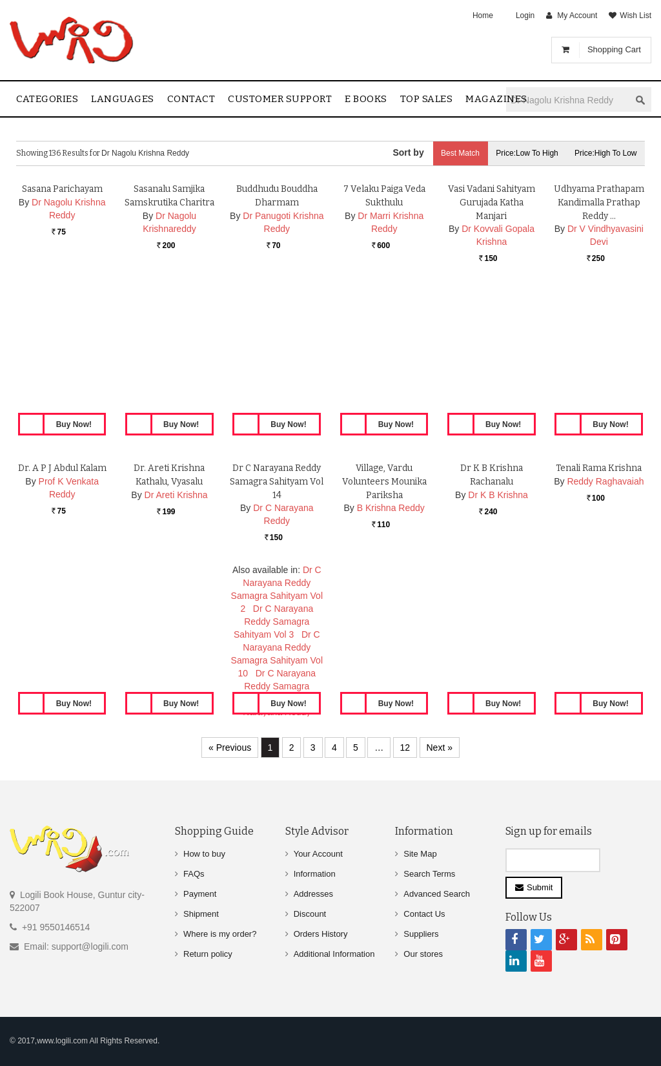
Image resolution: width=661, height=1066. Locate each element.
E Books (366, 99)
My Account (577, 15)
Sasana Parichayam (62, 316)
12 (405, 747)
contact (191, 99)
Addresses (313, 894)
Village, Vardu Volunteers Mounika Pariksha (384, 609)
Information (315, 874)
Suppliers (420, 934)
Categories (47, 99)
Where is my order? (219, 934)
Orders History (321, 934)
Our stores (423, 954)
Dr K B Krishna (498, 623)
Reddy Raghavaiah (605, 609)
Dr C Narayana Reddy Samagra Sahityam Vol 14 (276, 609)
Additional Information (334, 954)
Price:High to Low (604, 153)
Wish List (635, 15)
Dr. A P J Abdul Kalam (62, 595)
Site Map (419, 854)
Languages (122, 99)
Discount (310, 914)
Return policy (207, 954)
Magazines (496, 99)
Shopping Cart (614, 49)
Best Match (451, 153)
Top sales (426, 99)
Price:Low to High (522, 153)
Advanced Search (436, 894)
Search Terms (429, 874)
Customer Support (280, 99)
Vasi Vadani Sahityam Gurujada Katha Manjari (491, 330)
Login (525, 15)
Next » (440, 747)
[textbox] (568, 99)
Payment (199, 894)
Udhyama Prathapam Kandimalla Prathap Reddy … (598, 330)
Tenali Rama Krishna (599, 595)
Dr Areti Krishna (176, 623)
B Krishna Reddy (391, 636)
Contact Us (424, 914)
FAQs (194, 874)
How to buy (204, 854)
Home (483, 15)
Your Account (318, 854)
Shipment (201, 914)
